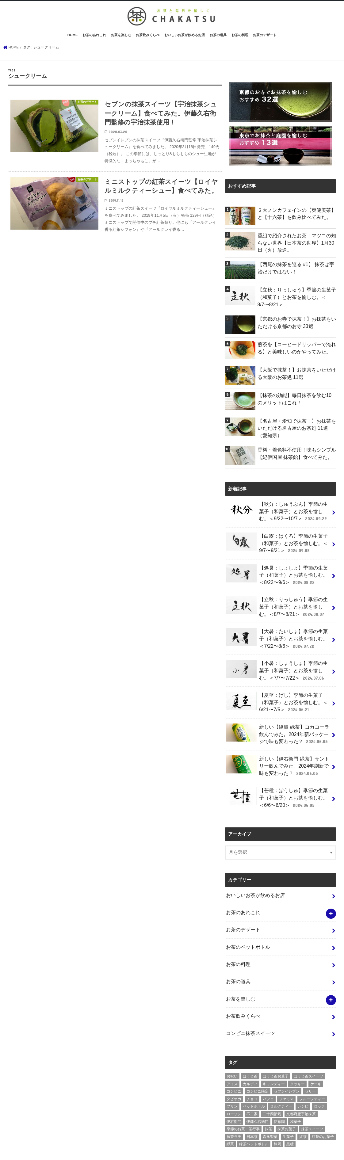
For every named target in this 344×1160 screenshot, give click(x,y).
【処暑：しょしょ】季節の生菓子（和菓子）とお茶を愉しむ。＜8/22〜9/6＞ (277, 571)
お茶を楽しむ (121, 40)
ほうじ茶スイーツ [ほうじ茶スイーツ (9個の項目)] (308, 1048)
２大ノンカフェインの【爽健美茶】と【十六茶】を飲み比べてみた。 (296, 218)
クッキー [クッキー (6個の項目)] (297, 1055)
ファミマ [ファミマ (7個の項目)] (286, 1070)
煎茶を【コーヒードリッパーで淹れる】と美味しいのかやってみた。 (294, 350)
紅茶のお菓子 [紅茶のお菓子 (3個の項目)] (323, 1108)
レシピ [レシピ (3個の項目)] (302, 1078)
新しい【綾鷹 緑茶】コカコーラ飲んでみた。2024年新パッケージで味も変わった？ (277, 720)
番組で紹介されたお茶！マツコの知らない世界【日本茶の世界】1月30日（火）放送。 (296, 247)
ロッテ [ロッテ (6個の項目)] (319, 1078)
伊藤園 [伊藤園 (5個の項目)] (279, 1093)
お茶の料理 (239, 40)
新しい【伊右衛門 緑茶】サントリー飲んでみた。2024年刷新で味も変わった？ (277, 750)
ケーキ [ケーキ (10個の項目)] (315, 1055)
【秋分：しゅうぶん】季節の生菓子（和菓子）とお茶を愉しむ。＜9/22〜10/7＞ (277, 511)
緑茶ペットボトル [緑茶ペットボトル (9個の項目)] (254, 1116)
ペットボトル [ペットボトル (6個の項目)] (254, 1078)
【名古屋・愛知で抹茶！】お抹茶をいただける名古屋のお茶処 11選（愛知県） (296, 430)
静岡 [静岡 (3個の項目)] (277, 1116)
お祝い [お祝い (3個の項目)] (232, 1048)
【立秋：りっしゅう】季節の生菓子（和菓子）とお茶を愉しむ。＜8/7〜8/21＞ (294, 300)
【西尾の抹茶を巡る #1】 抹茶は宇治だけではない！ (295, 271)
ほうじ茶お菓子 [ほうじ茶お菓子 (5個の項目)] (276, 1048)
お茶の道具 (218, 40)
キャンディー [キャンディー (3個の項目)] (274, 1055)
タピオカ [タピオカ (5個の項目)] (234, 1070)
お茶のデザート (265, 40)
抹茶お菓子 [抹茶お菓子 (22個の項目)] (286, 1101)
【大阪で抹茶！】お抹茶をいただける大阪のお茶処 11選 (296, 375)
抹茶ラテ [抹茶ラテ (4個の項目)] (234, 1108)
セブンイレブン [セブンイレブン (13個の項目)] (287, 1063)
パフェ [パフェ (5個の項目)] (268, 1070)
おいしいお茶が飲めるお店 (184, 40)
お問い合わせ (98, 1150)
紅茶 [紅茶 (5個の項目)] (303, 1108)
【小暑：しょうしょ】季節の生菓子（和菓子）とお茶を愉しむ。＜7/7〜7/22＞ (277, 660)
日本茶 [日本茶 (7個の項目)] (252, 1108)
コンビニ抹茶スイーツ (249, 1005)
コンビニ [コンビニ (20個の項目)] (234, 1063)
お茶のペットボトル (246, 924)
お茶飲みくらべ (147, 40)
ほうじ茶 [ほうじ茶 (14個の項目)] (250, 1048)
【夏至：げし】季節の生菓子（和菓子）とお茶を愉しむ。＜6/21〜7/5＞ (277, 690)
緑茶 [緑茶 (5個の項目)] (230, 1116)
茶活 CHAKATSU (157, 1150)
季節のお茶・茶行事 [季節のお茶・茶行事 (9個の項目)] (243, 1101)
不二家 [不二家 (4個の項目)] (252, 1086)
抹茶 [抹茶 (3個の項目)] (268, 1101)
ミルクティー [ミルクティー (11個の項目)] (281, 1078)
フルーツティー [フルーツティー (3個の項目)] (312, 1070)
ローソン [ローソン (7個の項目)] (234, 1086)
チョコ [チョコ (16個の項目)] (252, 1070)
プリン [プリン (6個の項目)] (232, 1078)
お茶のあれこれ (94, 40)
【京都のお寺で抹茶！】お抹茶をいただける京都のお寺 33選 (296, 324)
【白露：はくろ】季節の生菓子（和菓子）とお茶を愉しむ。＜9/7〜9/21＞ (274, 541)
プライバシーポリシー (56, 1150)
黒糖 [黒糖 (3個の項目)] (290, 1116)
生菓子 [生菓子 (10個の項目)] (288, 1108)
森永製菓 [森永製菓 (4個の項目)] (270, 1108)
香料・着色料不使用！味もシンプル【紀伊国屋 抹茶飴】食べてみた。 (294, 454)
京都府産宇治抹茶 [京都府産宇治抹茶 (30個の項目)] (301, 1086)
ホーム (20, 1150)
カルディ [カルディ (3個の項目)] (250, 1055)
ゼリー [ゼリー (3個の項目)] (310, 1063)
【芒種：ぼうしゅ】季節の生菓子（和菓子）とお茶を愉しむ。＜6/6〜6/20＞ (277, 780)
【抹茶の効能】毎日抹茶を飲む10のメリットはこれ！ (296, 401)
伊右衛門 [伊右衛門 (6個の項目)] (234, 1093)
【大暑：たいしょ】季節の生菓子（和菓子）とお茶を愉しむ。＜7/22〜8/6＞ (277, 631)
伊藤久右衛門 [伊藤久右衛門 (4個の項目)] (258, 1093)
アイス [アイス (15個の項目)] (232, 1055)
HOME (72, 40)
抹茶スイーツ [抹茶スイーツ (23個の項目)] (312, 1101)
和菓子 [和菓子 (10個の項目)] (295, 1093)
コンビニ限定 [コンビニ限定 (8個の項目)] (258, 1063)
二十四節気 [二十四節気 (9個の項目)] (272, 1086)
